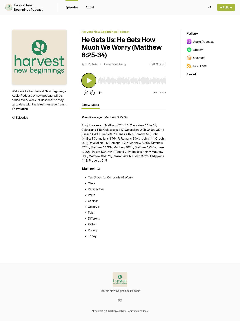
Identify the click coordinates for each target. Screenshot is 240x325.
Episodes (72, 7)
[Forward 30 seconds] (92, 92)
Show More (20, 109)
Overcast (196, 57)
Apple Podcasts (200, 41)
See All (192, 74)
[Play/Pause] (88, 80)
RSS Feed (197, 65)
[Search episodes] (209, 7)
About (90, 7)
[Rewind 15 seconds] (85, 92)
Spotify (195, 49)
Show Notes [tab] (90, 105)
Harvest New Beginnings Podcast (28, 7)
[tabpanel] (123, 179)
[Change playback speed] (100, 92)
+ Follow (226, 7)
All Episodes (20, 117)
